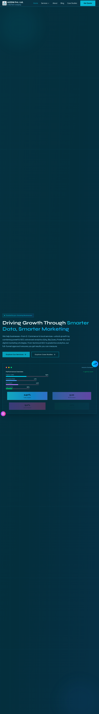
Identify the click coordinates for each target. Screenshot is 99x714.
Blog (62, 3)
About (55, 3)
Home (35, 3)
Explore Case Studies (45, 354)
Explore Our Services (16, 354)
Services (44, 3)
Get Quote (88, 3)
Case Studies (72, 3)
